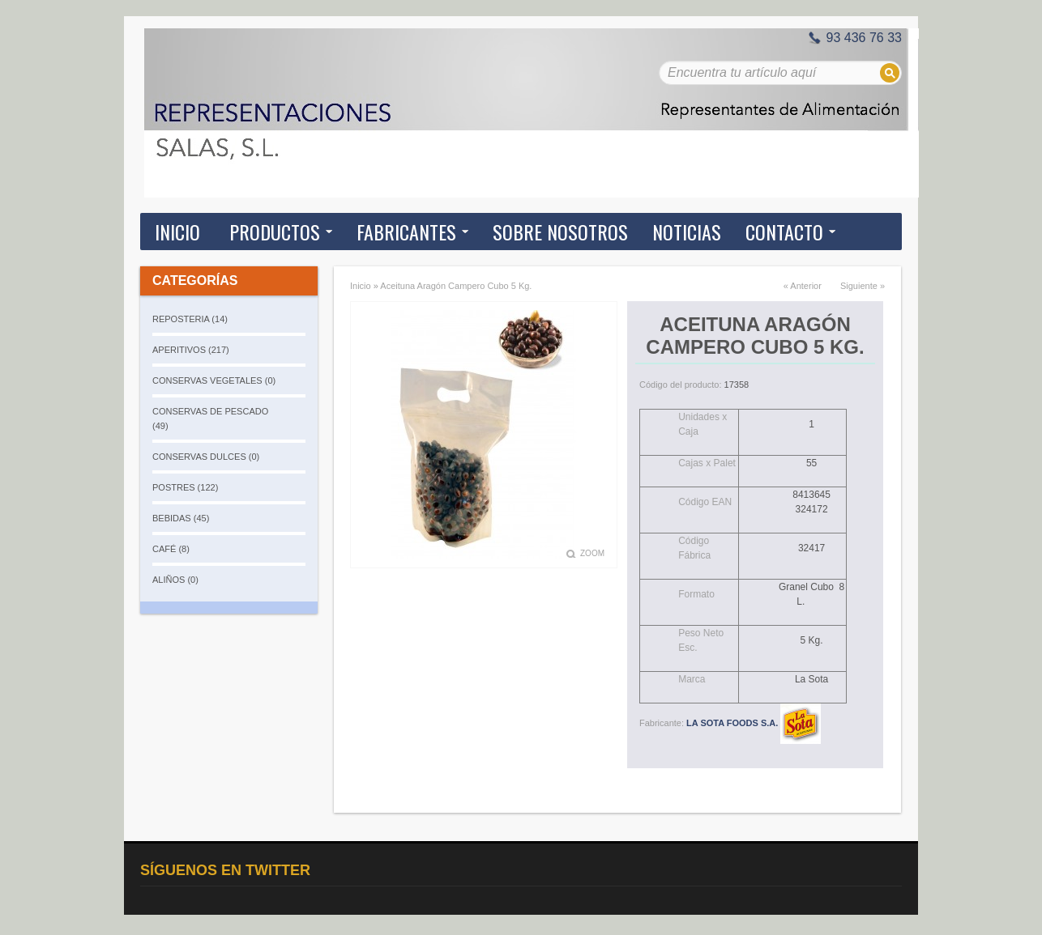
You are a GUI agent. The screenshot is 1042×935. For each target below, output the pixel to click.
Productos (274, 231)
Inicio (177, 231)
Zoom (592, 553)
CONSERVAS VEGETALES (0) (213, 380)
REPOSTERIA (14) (190, 319)
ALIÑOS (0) (175, 579)
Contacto (784, 231)
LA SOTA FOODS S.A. (753, 723)
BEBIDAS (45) (180, 518)
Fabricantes (406, 231)
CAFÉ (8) (171, 549)
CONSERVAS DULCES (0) (205, 456)
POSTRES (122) (185, 487)
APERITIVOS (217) (190, 350)
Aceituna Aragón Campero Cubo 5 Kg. (456, 286)
